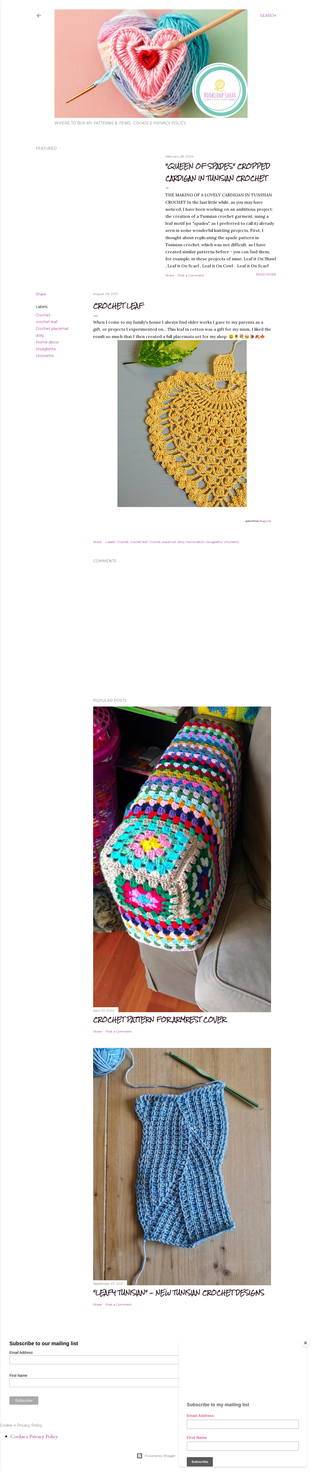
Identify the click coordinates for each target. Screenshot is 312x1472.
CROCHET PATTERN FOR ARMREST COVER (159, 1019)
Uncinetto (45, 355)
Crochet (43, 315)
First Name (18, 1375)
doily (40, 335)
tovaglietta (46, 349)
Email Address (21, 1352)
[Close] (305, 1343)
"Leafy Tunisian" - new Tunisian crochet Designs (178, 1293)
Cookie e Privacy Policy (159, 123)
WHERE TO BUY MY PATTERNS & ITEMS (92, 123)
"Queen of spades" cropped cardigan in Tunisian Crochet (217, 172)
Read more (266, 274)
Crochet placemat (52, 328)
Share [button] (169, 275)
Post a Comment (191, 275)
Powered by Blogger (156, 1456)
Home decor (47, 342)
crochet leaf (46, 321)
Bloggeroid (265, 521)
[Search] (268, 15)
